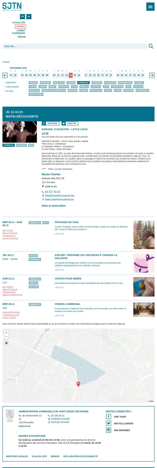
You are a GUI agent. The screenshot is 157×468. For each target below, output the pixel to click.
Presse (22, 37)
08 (43, 75)
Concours (110, 83)
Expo (74, 87)
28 (134, 75)
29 (138, 75)
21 (102, 75)
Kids (128, 87)
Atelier (33, 83)
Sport (108, 90)
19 (94, 75)
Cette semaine (12, 87)
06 (35, 75)
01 (11, 75)
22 (106, 75)
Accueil (5, 62)
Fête (106, 87)
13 (66, 75)
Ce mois (9, 91)
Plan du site (39, 456)
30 (143, 75)
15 (75, 75)
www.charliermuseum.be (59, 199)
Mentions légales (17, 456)
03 (22, 75)
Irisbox (55, 456)
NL (29, 16)
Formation (117, 87)
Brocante (59, 83)
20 (98, 75)
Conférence (125, 83)
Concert (96, 83)
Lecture (138, 87)
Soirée (83, 90)
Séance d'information (53, 90)
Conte (32, 87)
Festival (96, 87)
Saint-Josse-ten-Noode (16, 6)
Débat (52, 87)
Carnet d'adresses (18, 31)
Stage (118, 90)
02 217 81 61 (52, 191)
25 (122, 75)
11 (58, 75)
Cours (42, 87)
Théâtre (128, 90)
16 (79, 75)
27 (130, 75)
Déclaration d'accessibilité (80, 456)
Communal (83, 83)
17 (86, 75)
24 (118, 75)
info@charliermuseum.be (59, 195)
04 (26, 75)
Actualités (18, 22)
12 (62, 75)
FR (22, 16)
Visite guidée (36, 94)
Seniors (72, 90)
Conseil (139, 83)
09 (47, 75)
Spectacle (96, 90)
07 (39, 75)
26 (126, 75)
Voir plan (49, 186)
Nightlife (34, 90)
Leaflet (151, 401)
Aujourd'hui (11, 82)
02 (15, 75)
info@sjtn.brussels (60, 419)
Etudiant (63, 87)
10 (54, 75)
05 (30, 75)
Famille (84, 87)
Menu (149, 5)
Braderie (45, 83)
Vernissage (142, 90)
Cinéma (70, 83)
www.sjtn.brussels (60, 422)
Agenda (20, 26)
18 (90, 75)
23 (111, 75)
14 (71, 75)
